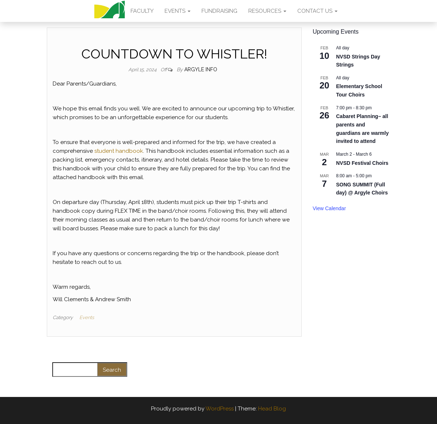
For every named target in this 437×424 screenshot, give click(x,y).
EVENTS (178, 11)
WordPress (220, 408)
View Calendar (329, 208)
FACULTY (142, 11)
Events (86, 317)
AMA (109, 11)
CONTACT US (317, 11)
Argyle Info (200, 69)
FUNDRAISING (219, 11)
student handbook (118, 151)
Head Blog (272, 408)
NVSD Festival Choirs (362, 163)
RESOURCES (267, 11)
